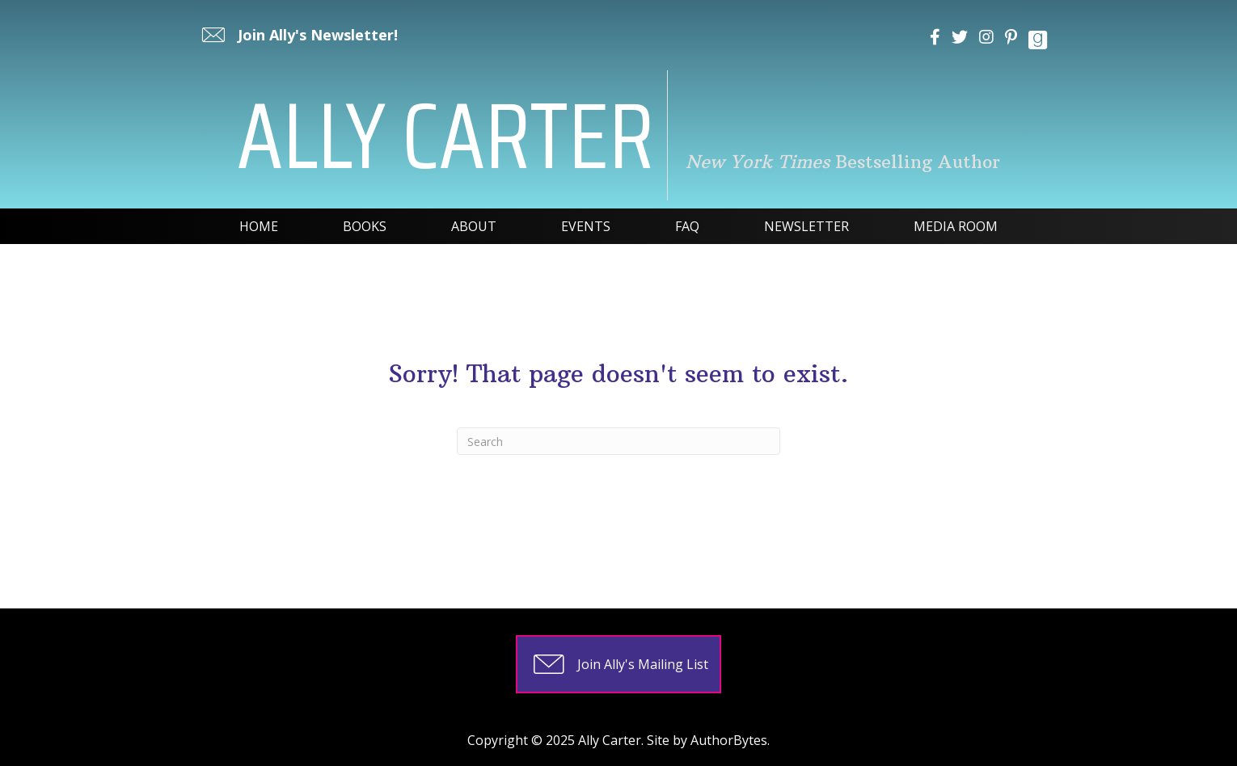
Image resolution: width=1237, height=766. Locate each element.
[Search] (618, 441)
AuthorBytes (728, 740)
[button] (298, 34)
